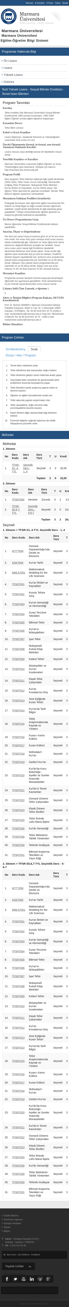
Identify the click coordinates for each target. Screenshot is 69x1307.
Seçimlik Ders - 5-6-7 (33, 509)
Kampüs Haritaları (12, 1223)
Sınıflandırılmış (15, 349)
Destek (65, 3)
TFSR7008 (18, 649)
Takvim (7, 1227)
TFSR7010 (18, 669)
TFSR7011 (18, 680)
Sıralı (34, 349)
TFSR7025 (18, 820)
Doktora (9, 81)
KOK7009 (17, 562)
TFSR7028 (18, 836)
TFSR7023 (18, 810)
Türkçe (58, 3)
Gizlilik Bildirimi (11, 1215)
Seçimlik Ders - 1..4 (28, 468)
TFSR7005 (18, 622)
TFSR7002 (18, 594)
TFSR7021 (18, 790)
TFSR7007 (18, 639)
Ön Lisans (10, 60)
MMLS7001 (18, 572)
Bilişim (7, 1231)
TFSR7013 (18, 700)
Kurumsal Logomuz (13, 1219)
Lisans (8, 67)
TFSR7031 (18, 855)
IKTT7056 (17, 551)
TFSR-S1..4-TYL (16, 468)
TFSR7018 (18, 753)
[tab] (15, 349)
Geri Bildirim (23, 1254)
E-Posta (50, 3)
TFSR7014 (18, 710)
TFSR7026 (18, 828)
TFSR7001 (18, 584)
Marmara (29, 3)
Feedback (35, 1254)
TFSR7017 (18, 745)
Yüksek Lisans (13, 74)
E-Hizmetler (40, 3)
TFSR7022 (18, 800)
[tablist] (34, 387)
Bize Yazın (11, 1254)
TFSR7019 (18, 762)
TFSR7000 (18, 499)
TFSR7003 (18, 604)
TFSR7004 (18, 614)
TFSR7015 (18, 723)
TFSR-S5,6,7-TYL (16, 509)
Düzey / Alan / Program (21, 355)
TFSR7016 (18, 737)
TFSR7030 (18, 845)
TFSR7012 (18, 690)
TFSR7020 (18, 775)
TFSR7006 (18, 630)
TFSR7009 (18, 659)
